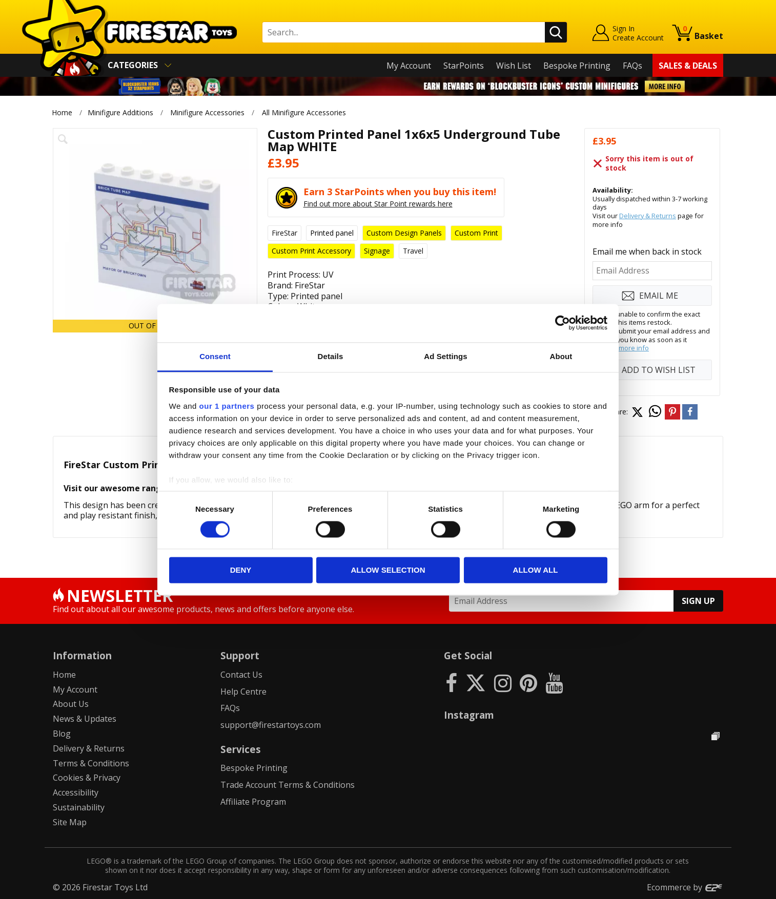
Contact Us (241, 674)
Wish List (513, 65)
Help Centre (243, 691)
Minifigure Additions (120, 112)
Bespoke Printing (576, 65)
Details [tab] (330, 356)
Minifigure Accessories (207, 112)
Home (62, 112)
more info (634, 347)
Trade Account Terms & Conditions (287, 784)
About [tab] (561, 356)
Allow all (535, 570)
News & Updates (84, 718)
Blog (62, 733)
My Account (408, 65)
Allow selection (388, 570)
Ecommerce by (685, 887)
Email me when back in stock (647, 251)
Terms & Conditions (91, 763)
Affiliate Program (253, 801)
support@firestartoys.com (270, 724)
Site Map (70, 822)
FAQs (632, 65)
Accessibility (75, 792)
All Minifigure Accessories (304, 112)
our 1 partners (227, 406)
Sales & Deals (688, 65)
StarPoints (463, 65)
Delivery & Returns (647, 215)
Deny (241, 570)
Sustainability (79, 807)
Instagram (469, 714)
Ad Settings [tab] (445, 356)
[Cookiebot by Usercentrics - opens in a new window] (562, 322)
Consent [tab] (215, 356)
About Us (71, 703)
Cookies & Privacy (86, 777)
